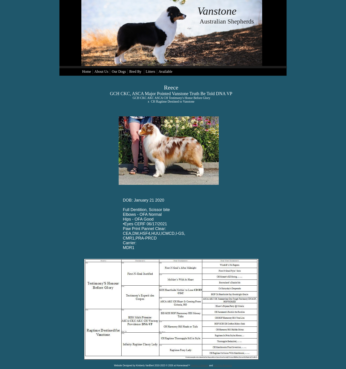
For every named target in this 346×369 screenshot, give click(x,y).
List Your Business (223, 365)
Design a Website (199, 365)
